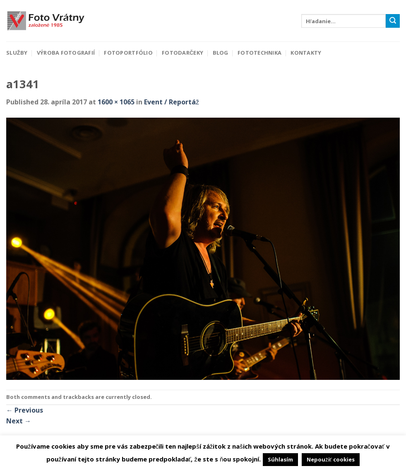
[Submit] (393, 21)
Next (18, 420)
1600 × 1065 (116, 101)
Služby (16, 52)
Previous (24, 410)
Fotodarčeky (182, 52)
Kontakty (306, 52)
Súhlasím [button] (280, 459)
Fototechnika (259, 52)
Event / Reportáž (171, 101)
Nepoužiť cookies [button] (330, 459)
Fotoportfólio (128, 52)
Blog (220, 52)
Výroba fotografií (66, 52)
